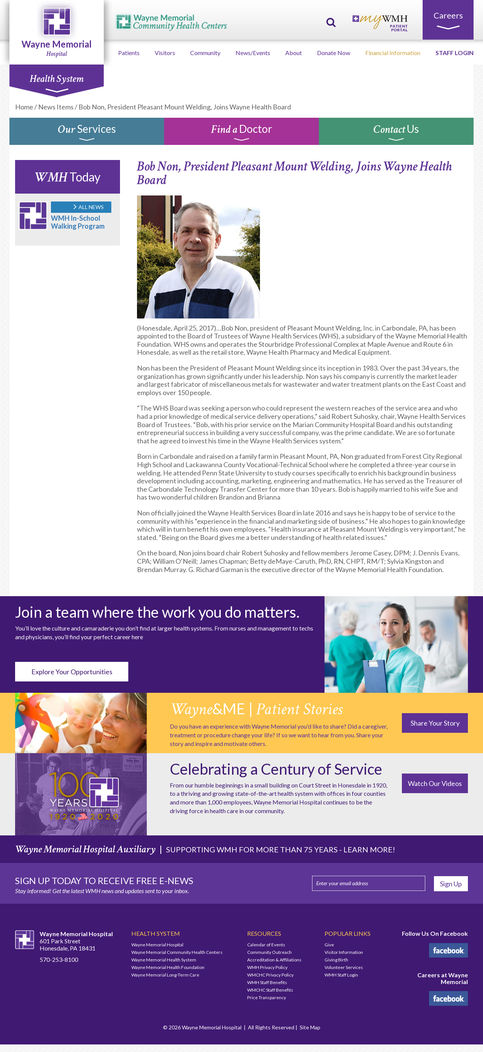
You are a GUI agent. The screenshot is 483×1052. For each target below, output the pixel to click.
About (293, 52)
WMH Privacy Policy (267, 967)
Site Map (310, 1027)
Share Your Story (435, 723)
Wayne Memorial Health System (163, 960)
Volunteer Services (344, 967)
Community (205, 52)
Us (396, 133)
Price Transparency (266, 997)
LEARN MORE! (369, 849)
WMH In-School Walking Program (78, 222)
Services (87, 133)
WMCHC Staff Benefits (270, 990)
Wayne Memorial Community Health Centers (177, 952)
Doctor (241, 133)
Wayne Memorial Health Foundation (168, 967)
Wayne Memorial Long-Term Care (165, 975)
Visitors (165, 52)
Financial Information (392, 52)
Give (329, 944)
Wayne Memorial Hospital (157, 944)
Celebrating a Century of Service (276, 769)
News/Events (252, 52)
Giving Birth (336, 960)
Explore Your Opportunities (71, 671)
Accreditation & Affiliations (274, 960)
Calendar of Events (266, 944)
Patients (129, 52)
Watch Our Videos (435, 783)
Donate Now (333, 52)
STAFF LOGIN (454, 52)
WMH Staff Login (341, 975)
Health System (56, 83)
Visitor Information (344, 952)
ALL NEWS (88, 207)
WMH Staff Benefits (267, 982)
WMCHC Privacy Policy (270, 975)
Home (24, 107)
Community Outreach (269, 952)
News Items (56, 107)
